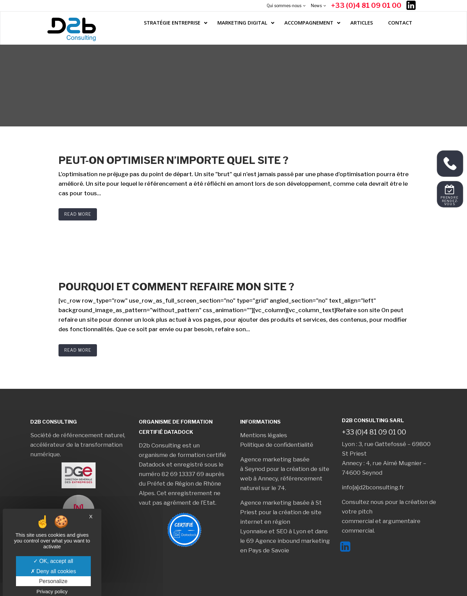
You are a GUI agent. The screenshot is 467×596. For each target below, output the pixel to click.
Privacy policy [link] (52, 591)
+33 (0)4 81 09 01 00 (366, 5)
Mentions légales (263, 435)
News (316, 5)
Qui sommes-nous (284, 5)
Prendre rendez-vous (450, 201)
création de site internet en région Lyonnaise (280, 522)
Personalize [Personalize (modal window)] (53, 581)
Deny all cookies (53, 571)
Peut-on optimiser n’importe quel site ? (173, 160)
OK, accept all (53, 561)
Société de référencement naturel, (77, 435)
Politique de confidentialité (276, 444)
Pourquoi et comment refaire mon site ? (176, 286)
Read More (77, 214)
